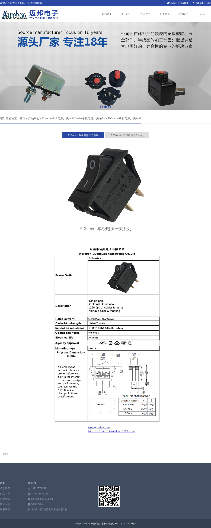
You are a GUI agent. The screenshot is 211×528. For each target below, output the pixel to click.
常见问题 (5, 504)
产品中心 (146, 14)
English (202, 14)
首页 (22, 118)
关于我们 (126, 14)
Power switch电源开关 (55, 118)
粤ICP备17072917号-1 (125, 523)
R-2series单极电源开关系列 (88, 118)
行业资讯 (165, 14)
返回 (5, 453)
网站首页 (107, 14)
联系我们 (184, 14)
